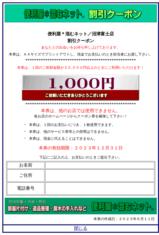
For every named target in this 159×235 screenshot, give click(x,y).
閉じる (80, 228)
